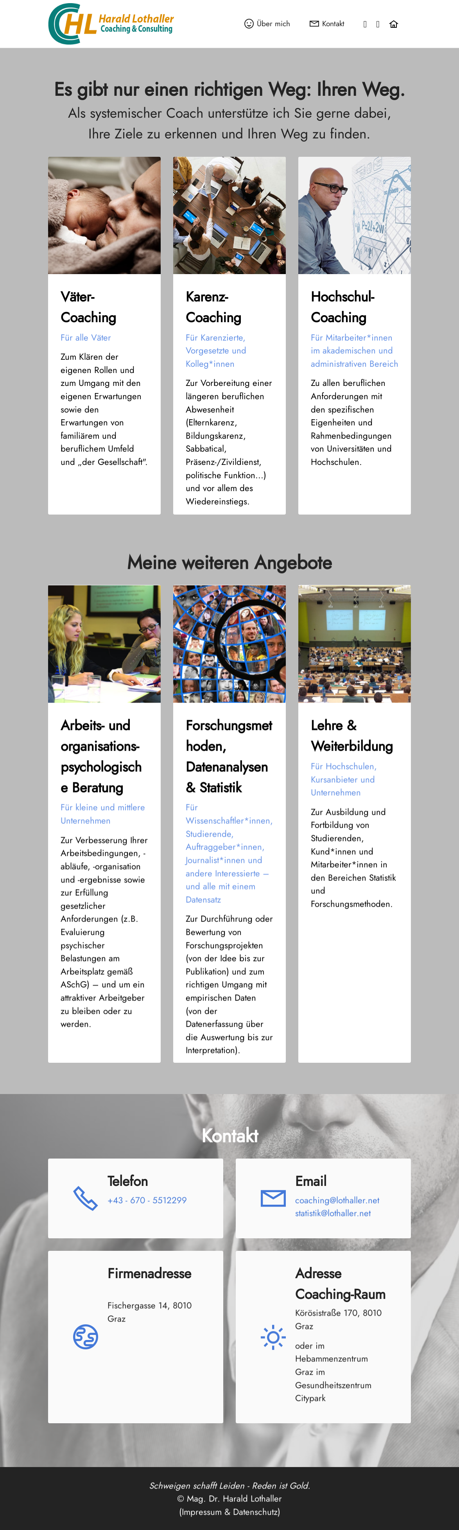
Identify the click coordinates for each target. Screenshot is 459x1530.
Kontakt (327, 23)
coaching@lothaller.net (337, 1229)
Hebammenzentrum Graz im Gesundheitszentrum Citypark (333, 1407)
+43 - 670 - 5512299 (147, 1229)
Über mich (267, 23)
